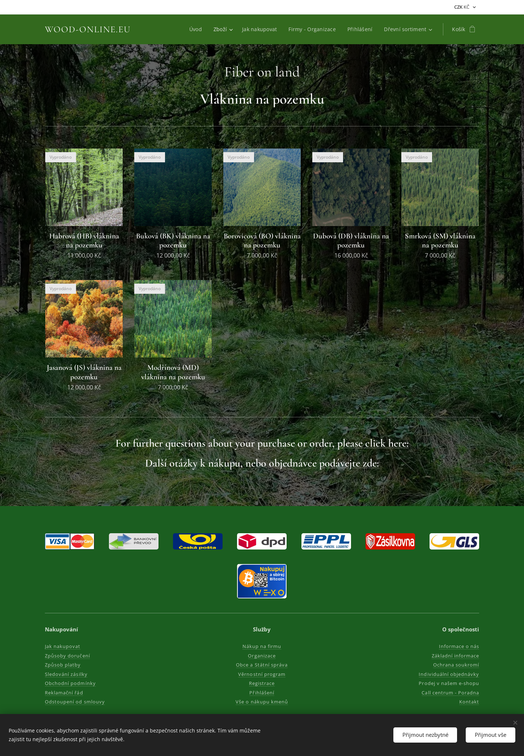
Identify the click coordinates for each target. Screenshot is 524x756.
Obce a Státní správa (262, 664)
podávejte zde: (349, 463)
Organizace (262, 655)
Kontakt (469, 701)
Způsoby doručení (67, 655)
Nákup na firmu (262, 646)
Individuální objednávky (449, 674)
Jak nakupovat (63, 646)
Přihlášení (262, 692)
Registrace (262, 683)
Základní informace (455, 655)
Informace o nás (459, 646)
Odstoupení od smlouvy (75, 701)
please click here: (373, 443)
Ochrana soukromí (456, 664)
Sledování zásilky (66, 674)
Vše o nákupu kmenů (262, 701)
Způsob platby (63, 664)
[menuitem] (197, 29)
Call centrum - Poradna (450, 692)
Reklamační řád (64, 692)
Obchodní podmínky (70, 683)
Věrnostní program (262, 674)
